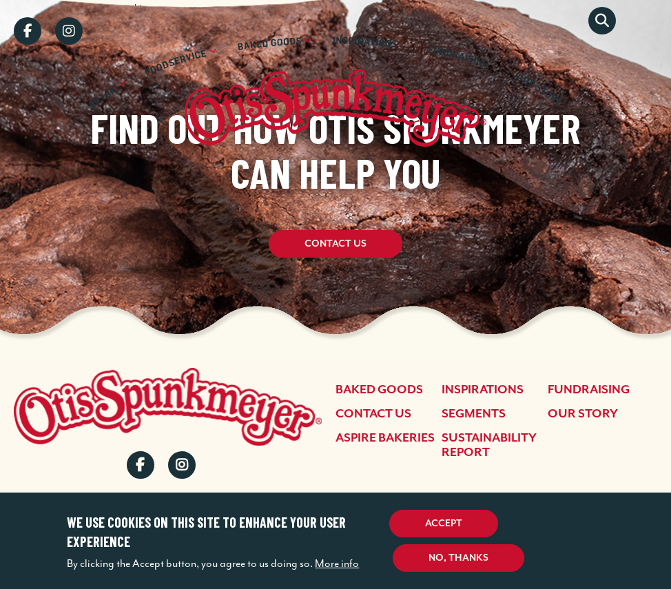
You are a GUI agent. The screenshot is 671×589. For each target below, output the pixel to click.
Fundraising (589, 390)
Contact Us (335, 248)
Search (602, 20)
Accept (443, 523)
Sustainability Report (489, 445)
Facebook (27, 31)
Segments (474, 414)
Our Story (583, 414)
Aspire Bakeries (385, 438)
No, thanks (458, 558)
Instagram (69, 31)
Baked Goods (379, 390)
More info (337, 563)
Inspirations (483, 390)
